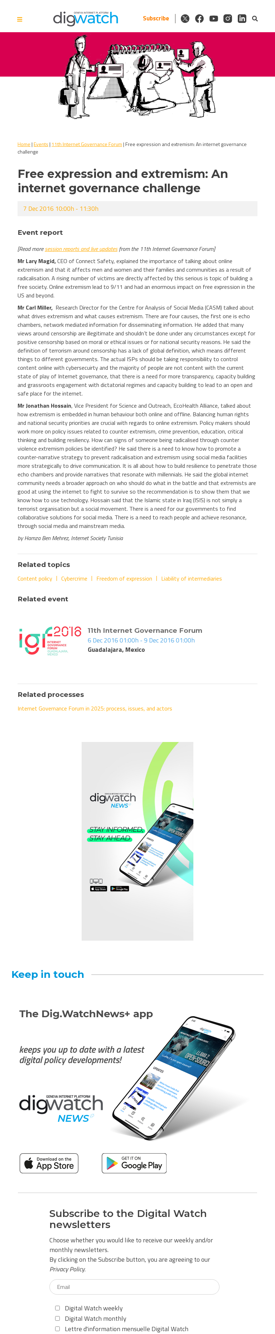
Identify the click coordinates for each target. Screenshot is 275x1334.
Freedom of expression (124, 578)
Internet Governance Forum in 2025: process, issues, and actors (95, 708)
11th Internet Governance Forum (87, 144)
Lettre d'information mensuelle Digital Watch (121, 1329)
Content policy (35, 578)
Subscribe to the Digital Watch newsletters (128, 1219)
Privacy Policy (67, 1269)
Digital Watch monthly (90, 1318)
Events (41, 144)
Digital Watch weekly (89, 1308)
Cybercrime (74, 578)
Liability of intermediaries (191, 578)
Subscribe (155, 18)
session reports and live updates (81, 248)
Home (24, 144)
